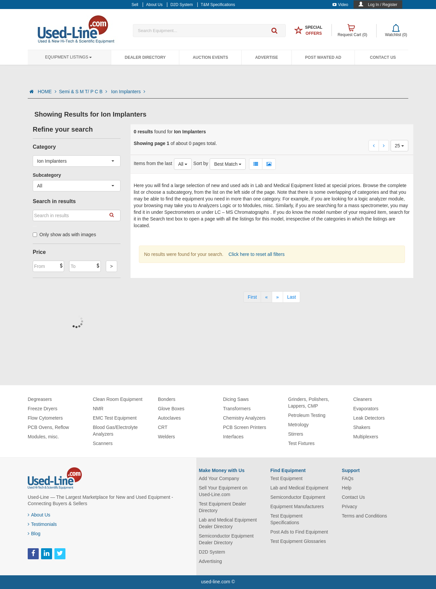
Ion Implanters (128, 91)
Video (340, 4)
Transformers (237, 408)
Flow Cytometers (45, 418)
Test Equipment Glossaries (298, 541)
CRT (163, 427)
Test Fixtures (301, 443)
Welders (166, 436)
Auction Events (210, 57)
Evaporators (365, 408)
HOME (47, 91)
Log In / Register (382, 4)
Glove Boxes (171, 408)
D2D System (212, 552)
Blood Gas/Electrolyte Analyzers (115, 431)
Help (347, 487)
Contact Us (383, 57)
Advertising (210, 561)
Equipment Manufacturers (297, 506)
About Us (39, 515)
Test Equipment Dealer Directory (222, 507)
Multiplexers (365, 436)
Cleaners (362, 399)
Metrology (298, 424)
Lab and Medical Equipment (299, 487)
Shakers (361, 427)
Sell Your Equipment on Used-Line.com (223, 491)
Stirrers (295, 434)
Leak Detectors (369, 418)
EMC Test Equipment (115, 418)
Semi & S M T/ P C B (83, 91)
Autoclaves (169, 418)
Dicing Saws (236, 399)
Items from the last (153, 163)
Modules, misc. (43, 436)
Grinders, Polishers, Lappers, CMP (308, 403)
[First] (252, 297)
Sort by (200, 163)
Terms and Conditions (364, 516)
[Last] (291, 297)
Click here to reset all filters (256, 254)
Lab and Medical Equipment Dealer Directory (228, 523)
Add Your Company (219, 478)
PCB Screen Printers (244, 427)
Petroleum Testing (306, 415)
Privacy (349, 506)
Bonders (166, 399)
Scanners (103, 443)
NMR (98, 408)
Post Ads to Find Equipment (299, 532)
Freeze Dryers (42, 408)
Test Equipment (286, 478)
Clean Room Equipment (118, 399)
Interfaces (233, 436)
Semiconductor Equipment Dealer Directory (226, 539)
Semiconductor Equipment (297, 497)
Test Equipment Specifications (286, 519)
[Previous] (266, 297)
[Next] (277, 297)
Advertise (266, 57)
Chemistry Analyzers (244, 418)
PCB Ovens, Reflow (48, 427)
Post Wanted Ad (323, 57)
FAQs (348, 478)
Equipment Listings (68, 57)
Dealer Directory (145, 57)
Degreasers (40, 399)
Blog (34, 533)
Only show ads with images (64, 234)
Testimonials (42, 524)
